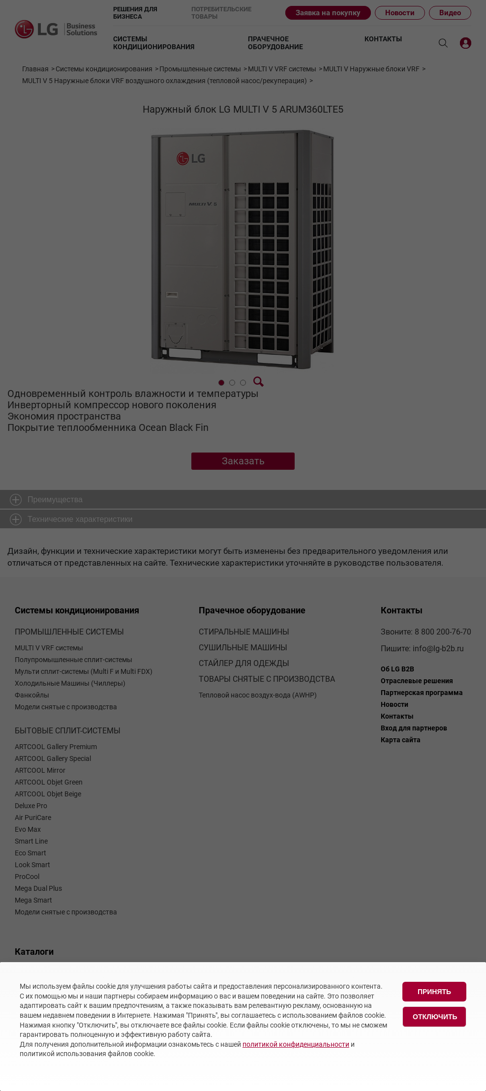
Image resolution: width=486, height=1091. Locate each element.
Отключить (435, 1017)
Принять (434, 992)
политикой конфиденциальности (296, 1044)
